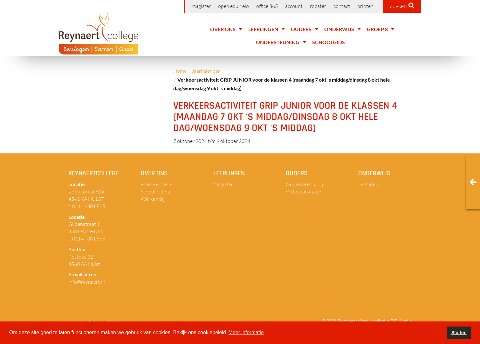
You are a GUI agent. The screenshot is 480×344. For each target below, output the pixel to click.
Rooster (318, 6)
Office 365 (267, 6)
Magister (201, 6)
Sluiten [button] (459, 332)
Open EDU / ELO (233, 6)
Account (294, 6)
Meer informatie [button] (246, 332)
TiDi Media (401, 320)
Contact (341, 6)
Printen (365, 6)
